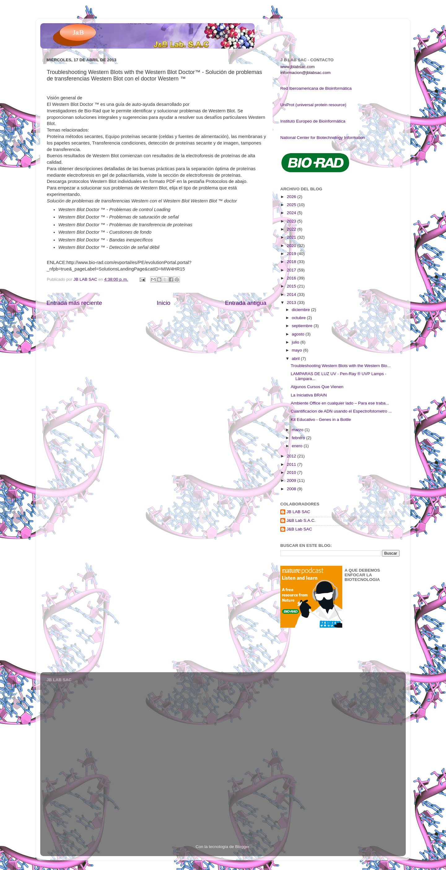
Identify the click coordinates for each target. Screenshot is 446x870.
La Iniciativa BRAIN (309, 395)
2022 (292, 229)
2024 (292, 212)
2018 (292, 261)
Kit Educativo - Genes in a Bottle (321, 419)
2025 (292, 204)
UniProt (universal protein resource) (313, 104)
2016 (292, 278)
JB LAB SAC (298, 511)
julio (296, 342)
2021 (292, 237)
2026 (292, 196)
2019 (292, 253)
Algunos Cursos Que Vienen (317, 386)
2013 (292, 302)
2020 (292, 245)
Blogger (242, 846)
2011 (292, 464)
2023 (292, 221)
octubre (299, 317)
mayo (297, 350)
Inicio (163, 303)
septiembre (303, 325)
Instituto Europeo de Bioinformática (312, 121)
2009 (292, 480)
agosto (298, 334)
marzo (298, 429)
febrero (299, 437)
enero (298, 446)
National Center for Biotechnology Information (322, 137)
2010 (292, 472)
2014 (292, 294)
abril (296, 358)
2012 (292, 456)
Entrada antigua (245, 303)
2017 (292, 270)
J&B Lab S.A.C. (301, 520)
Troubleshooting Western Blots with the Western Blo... (341, 365)
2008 (292, 489)
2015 (292, 286)
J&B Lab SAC (299, 529)
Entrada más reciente (74, 303)
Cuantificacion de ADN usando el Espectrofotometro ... (341, 411)
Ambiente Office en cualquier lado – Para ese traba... (340, 403)
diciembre (301, 309)
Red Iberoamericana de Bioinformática (316, 88)
